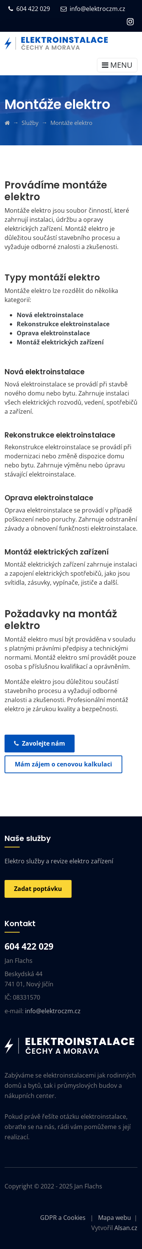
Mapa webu (114, 1217)
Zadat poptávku (38, 889)
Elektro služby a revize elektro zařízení (59, 861)
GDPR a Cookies (63, 1217)
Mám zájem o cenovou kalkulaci (63, 764)
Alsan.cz (125, 1228)
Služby (30, 122)
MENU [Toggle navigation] (117, 65)
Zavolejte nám (39, 743)
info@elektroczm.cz (93, 9)
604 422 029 (29, 9)
